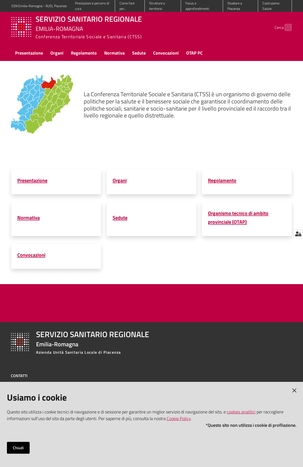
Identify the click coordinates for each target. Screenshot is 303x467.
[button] (286, 27)
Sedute (120, 217)
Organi (120, 180)
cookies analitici (241, 412)
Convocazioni (31, 255)
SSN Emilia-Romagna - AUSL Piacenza (39, 5)
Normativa (28, 217)
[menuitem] (29, 53)
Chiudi (18, 448)
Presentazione (32, 180)
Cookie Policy (179, 418)
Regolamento (222, 180)
